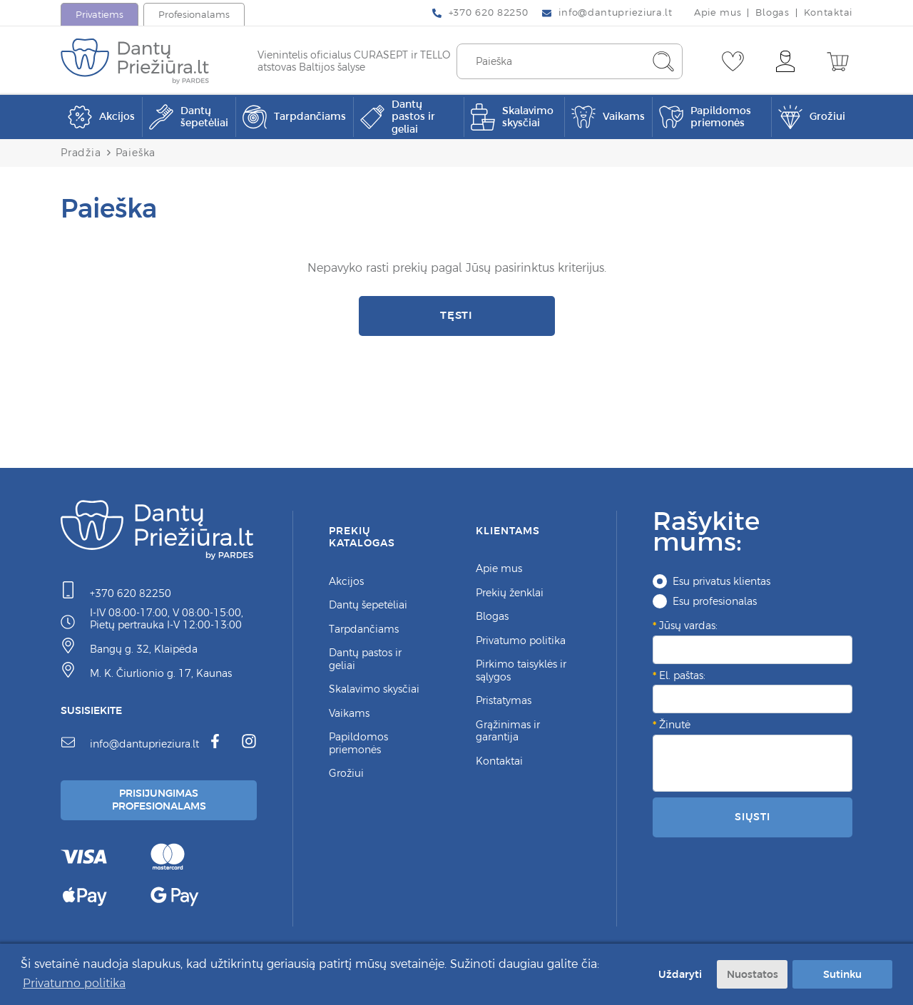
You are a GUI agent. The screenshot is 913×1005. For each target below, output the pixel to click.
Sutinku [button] (842, 974)
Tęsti (457, 315)
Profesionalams (194, 14)
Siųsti (752, 816)
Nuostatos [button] (752, 974)
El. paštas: (682, 675)
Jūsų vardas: (688, 625)
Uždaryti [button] (680, 974)
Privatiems (99, 14)
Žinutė (674, 724)
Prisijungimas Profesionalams (159, 799)
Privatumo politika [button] (74, 982)
